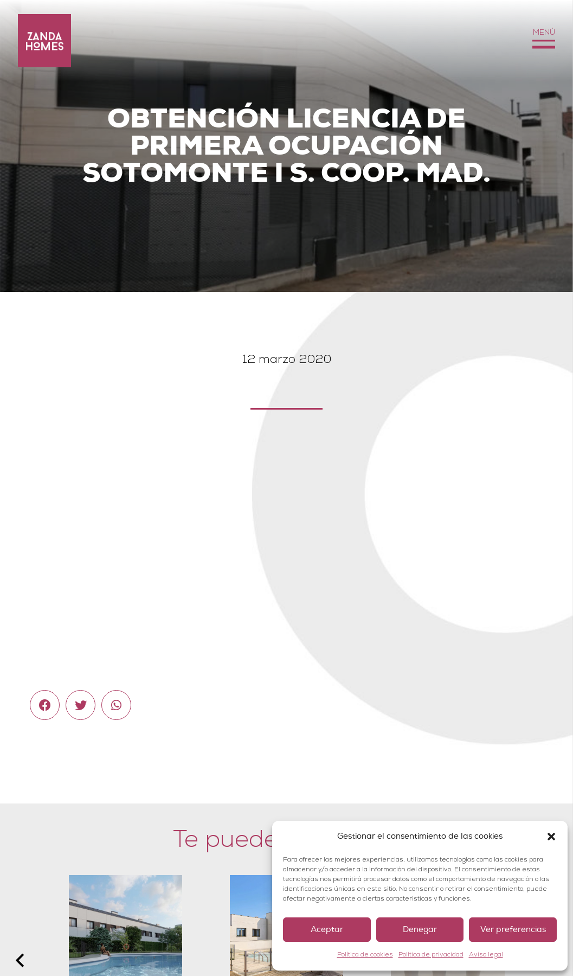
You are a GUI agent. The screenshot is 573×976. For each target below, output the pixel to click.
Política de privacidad (430, 955)
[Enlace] (44, 40)
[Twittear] (80, 705)
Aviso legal (486, 955)
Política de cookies (365, 955)
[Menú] (543, 41)
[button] (551, 836)
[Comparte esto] (45, 705)
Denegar (420, 929)
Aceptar (327, 929)
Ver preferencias (513, 929)
